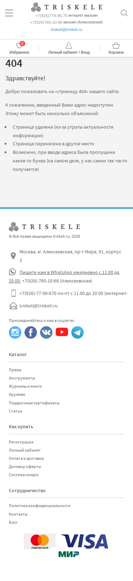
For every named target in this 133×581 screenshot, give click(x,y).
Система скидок (24, 475)
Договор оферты (25, 466)
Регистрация (21, 442)
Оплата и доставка (26, 458)
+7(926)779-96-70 (51, 16)
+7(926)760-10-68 (46, 22)
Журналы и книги (25, 386)
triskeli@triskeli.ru (66, 29)
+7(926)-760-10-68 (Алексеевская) (57, 281)
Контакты (18, 514)
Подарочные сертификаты (34, 403)
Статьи (15, 411)
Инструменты (22, 378)
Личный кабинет (25, 450)
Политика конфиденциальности (40, 506)
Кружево (17, 394)
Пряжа (15, 370)
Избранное (19, 52)
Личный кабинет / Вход (69, 52)
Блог (13, 522)
